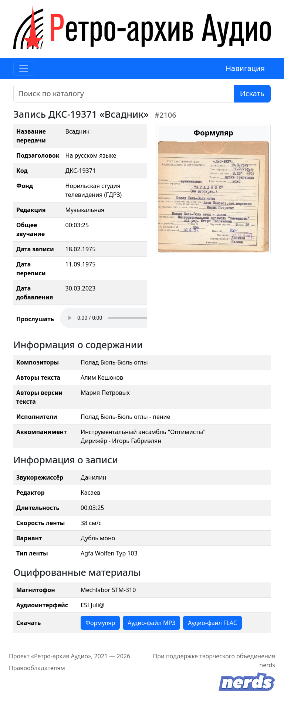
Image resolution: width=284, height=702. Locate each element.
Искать (252, 93)
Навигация (245, 68)
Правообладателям (37, 668)
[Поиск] (123, 94)
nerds (267, 665)
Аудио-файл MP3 (151, 623)
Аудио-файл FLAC (212, 623)
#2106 (165, 115)
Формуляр (100, 623)
